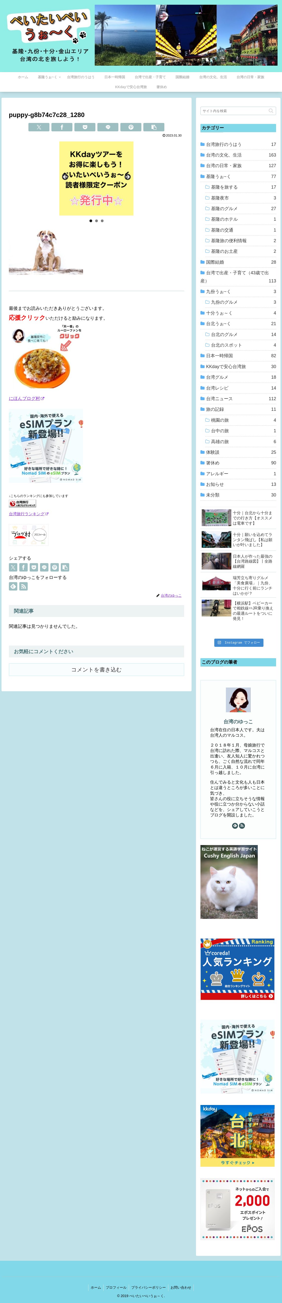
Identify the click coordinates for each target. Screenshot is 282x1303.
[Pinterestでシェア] (130, 127)
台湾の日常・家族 (241, 166)
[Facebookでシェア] (61, 127)
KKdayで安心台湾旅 (241, 367)
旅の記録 (241, 409)
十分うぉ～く (241, 313)
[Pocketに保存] (84, 127)
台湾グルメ (241, 377)
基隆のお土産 (243, 251)
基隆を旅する (243, 187)
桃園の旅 (243, 420)
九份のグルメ (243, 302)
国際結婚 (241, 262)
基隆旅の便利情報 (243, 241)
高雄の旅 (243, 442)
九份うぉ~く (241, 292)
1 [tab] (90, 220)
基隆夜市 (243, 198)
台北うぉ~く (241, 324)
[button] (153, 127)
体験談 (241, 452)
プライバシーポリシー (148, 1287)
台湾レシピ (241, 388)
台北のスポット (243, 345)
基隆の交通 (243, 230)
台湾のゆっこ (238, 721)
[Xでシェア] (38, 127)
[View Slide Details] (96, 178)
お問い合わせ (181, 1287)
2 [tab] (96, 220)
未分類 (241, 495)
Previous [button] (65, 177)
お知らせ (241, 484)
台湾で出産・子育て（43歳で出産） (238, 277)
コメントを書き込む (96, 670)
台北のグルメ (243, 334)
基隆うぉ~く (241, 176)
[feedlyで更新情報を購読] (13, 586)
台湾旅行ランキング (28, 514)
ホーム (95, 1287)
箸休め (241, 463)
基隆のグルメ (243, 209)
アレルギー (241, 474)
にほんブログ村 (26, 398)
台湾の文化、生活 (241, 155)
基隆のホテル (243, 219)
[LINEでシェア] (107, 127)
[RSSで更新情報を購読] (23, 586)
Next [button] (127, 177)
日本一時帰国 (241, 356)
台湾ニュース (241, 399)
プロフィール (116, 1287)
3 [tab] (102, 220)
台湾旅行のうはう (241, 144)
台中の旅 (243, 431)
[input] (238, 111)
